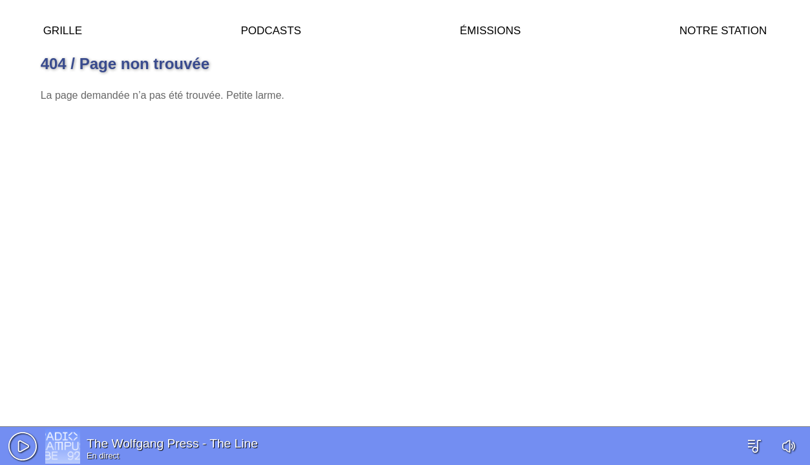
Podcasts (270, 28)
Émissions (490, 28)
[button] (22, 446)
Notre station (723, 28)
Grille (62, 28)
